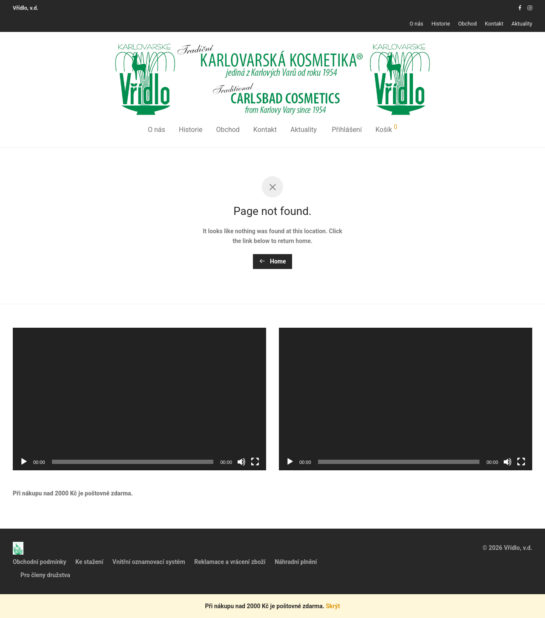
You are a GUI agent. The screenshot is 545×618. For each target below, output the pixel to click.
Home (272, 261)
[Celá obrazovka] (255, 462)
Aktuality (521, 24)
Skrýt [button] (333, 606)
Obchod (467, 24)
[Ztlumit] (241, 462)
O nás (416, 24)
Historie (440, 24)
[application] (139, 399)
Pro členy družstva (45, 575)
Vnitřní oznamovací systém (148, 561)
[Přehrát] (24, 462)
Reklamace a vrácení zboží (229, 561)
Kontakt (494, 24)
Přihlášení (346, 130)
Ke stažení (89, 561)
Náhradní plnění (296, 561)
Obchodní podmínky (39, 561)
